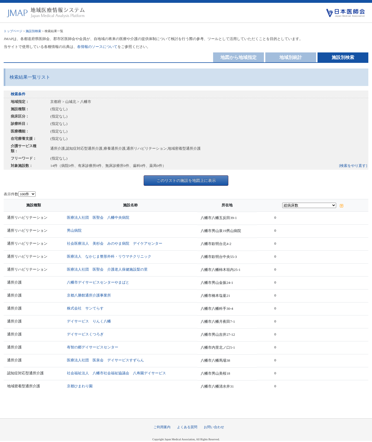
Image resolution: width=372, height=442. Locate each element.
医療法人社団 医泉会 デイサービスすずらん (105, 360)
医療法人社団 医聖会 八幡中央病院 (98, 217)
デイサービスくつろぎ (85, 334)
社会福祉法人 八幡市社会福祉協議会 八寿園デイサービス (116, 373)
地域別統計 (290, 57)
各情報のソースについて (97, 47)
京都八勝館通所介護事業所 (89, 295)
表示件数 (11, 194)
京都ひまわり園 (80, 386)
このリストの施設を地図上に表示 (186, 180)
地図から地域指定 (238, 57)
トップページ (13, 31)
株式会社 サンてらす (85, 308)
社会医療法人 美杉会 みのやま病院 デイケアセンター (114, 243)
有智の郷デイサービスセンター (92, 347)
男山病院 (74, 230)
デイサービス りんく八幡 (89, 321)
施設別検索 (33, 31)
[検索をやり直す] (353, 165)
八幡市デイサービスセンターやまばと (98, 282)
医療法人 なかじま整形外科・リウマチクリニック (109, 256)
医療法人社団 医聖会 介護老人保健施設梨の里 (107, 269)
